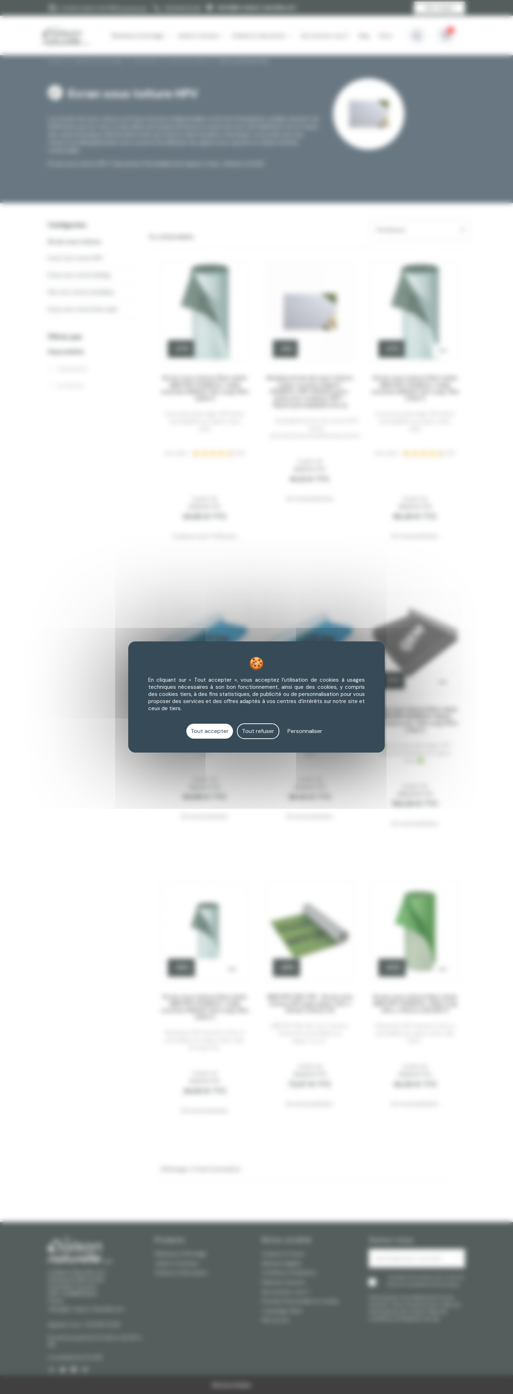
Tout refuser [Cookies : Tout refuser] (258, 731)
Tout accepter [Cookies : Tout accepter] (210, 731)
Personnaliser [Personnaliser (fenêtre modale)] (304, 731)
